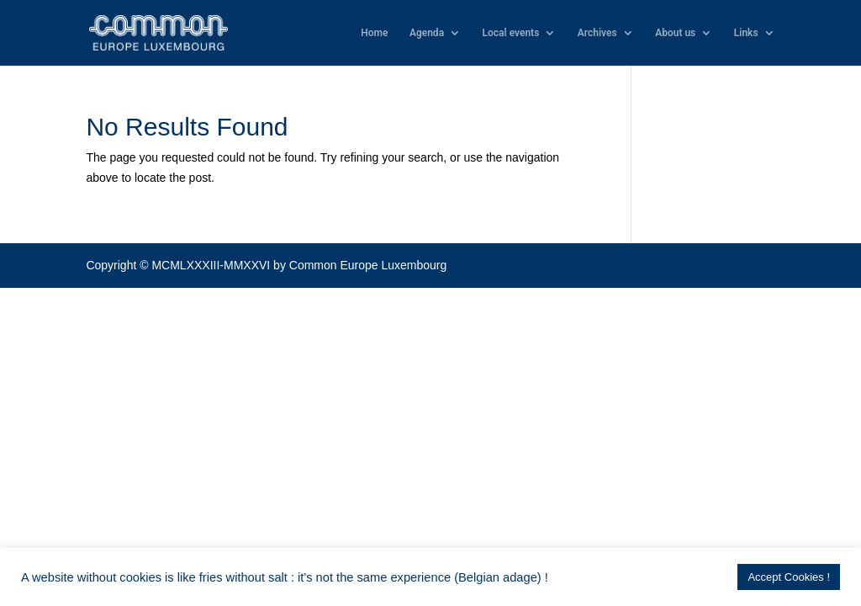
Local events (511, 33)
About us (675, 33)
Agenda (426, 33)
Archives (597, 33)
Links (746, 33)
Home (374, 33)
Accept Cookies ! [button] (788, 577)
